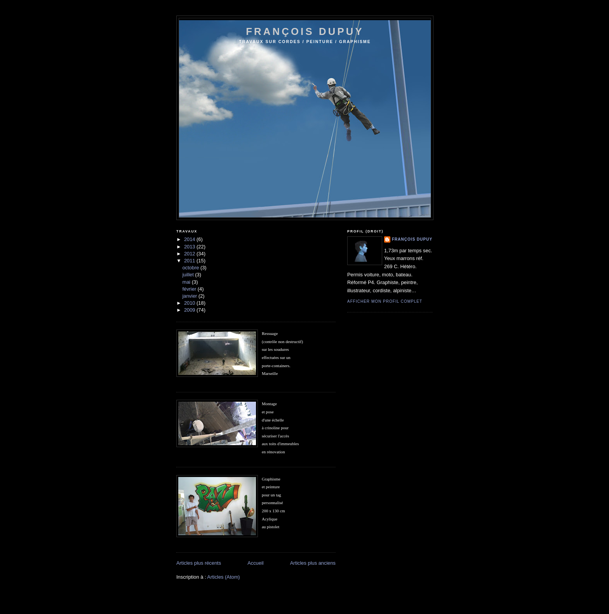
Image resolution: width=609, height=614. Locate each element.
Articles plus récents (198, 563)
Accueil (255, 563)
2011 (190, 261)
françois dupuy (305, 31)
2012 (190, 254)
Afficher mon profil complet (384, 301)
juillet (188, 275)
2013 (190, 247)
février (189, 289)
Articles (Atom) (223, 577)
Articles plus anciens (313, 563)
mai (186, 282)
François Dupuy (412, 239)
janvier (190, 296)
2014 (190, 239)
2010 (190, 303)
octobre (191, 268)
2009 (190, 310)
